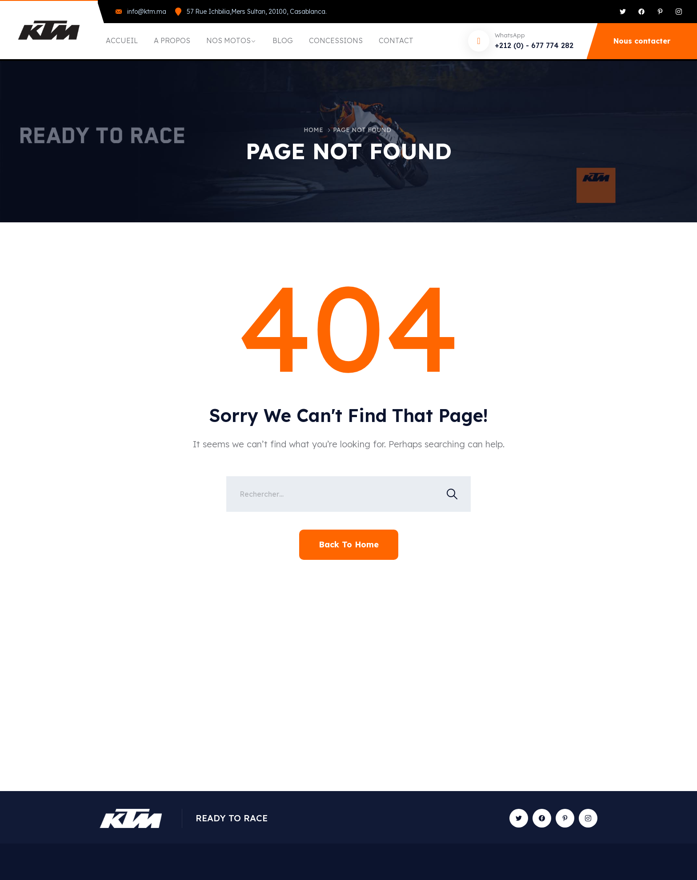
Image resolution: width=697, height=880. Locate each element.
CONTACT (396, 40)
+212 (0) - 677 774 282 (534, 45)
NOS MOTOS (228, 40)
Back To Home (349, 544)
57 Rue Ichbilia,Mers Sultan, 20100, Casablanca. (257, 12)
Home (313, 130)
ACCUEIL (122, 40)
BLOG (282, 40)
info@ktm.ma (146, 12)
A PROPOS (172, 40)
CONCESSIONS (336, 40)
